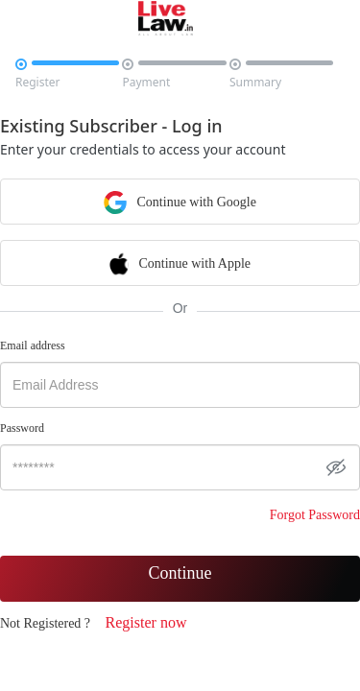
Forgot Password (315, 515)
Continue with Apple (180, 262)
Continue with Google (180, 201)
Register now (146, 622)
